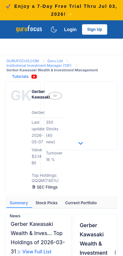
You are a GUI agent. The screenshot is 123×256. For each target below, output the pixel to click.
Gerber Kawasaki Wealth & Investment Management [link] (52, 70)
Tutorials (20, 76)
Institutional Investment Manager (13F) (39, 65)
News (15, 215)
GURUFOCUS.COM (23, 61)
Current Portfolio (81, 202)
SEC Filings (45, 187)
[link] (23, 60)
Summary (19, 202)
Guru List (56, 61)
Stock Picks (46, 202)
